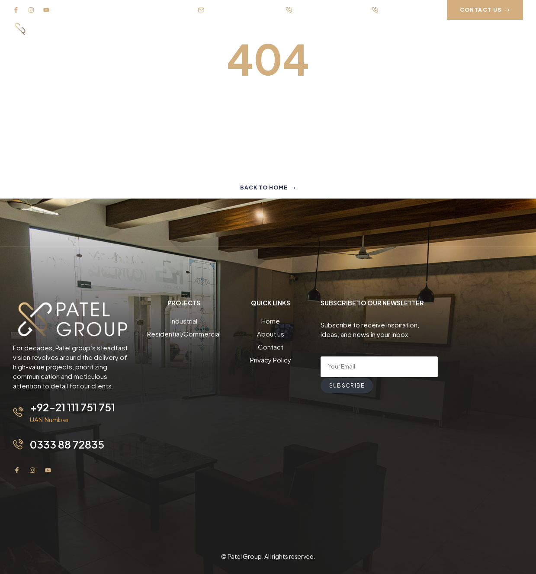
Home (270, 321)
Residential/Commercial (184, 334)
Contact (270, 347)
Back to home (268, 187)
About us (270, 334)
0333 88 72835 (67, 444)
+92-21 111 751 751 (72, 407)
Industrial (183, 321)
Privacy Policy (270, 360)
